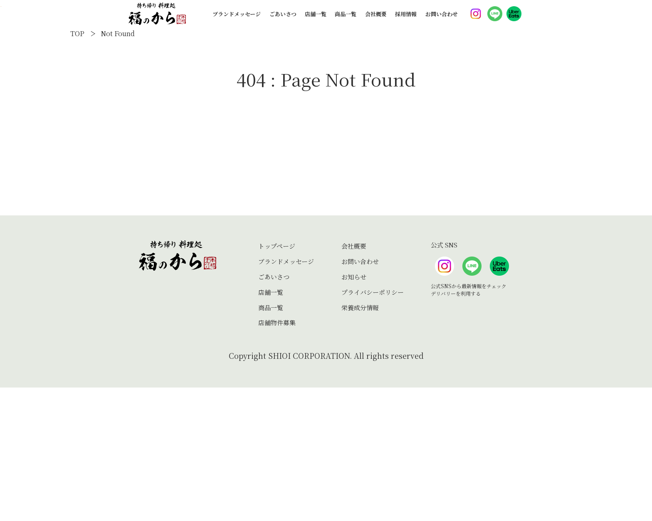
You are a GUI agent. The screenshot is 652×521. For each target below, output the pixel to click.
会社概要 (376, 19)
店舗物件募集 (277, 456)
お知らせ (353, 410)
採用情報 (406, 19)
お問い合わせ (441, 19)
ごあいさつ (282, 19)
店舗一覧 (315, 19)
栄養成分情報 (360, 441)
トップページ (276, 379)
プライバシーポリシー (372, 425)
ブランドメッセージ (236, 19)
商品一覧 (345, 19)
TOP (77, 167)
